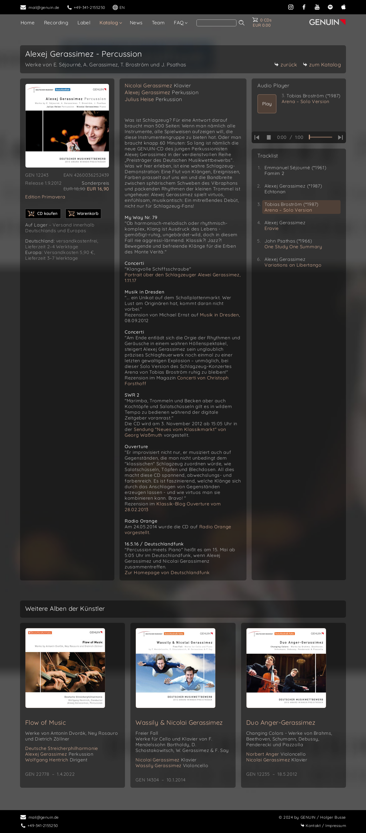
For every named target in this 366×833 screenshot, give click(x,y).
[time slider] (320, 137)
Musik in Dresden (219, 315)
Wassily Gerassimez (172, 765)
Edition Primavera (45, 197)
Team (158, 22)
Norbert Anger (276, 754)
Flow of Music (45, 722)
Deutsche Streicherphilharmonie (61, 748)
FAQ (179, 22)
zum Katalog (322, 64)
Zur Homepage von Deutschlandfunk (167, 572)
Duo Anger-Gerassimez (280, 722)
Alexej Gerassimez (161, 92)
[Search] (216, 22)
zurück (285, 64)
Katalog (109, 22)
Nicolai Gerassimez (158, 85)
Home (28, 22)
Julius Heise (153, 99)
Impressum (323, 825)
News (136, 22)
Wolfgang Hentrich (56, 760)
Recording (56, 22)
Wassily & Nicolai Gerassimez (179, 722)
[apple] (343, 6)
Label (83, 22)
